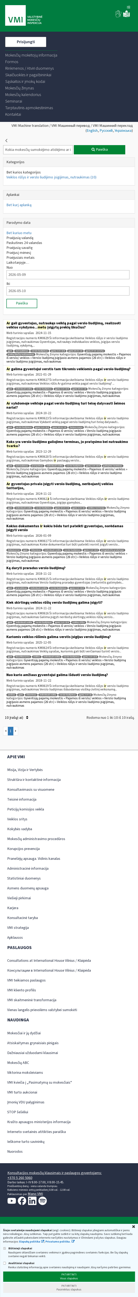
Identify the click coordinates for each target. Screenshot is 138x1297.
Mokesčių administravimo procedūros (36, 839)
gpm (10, 351)
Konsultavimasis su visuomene (30, 789)
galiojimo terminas (112, 466)
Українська (123, 130)
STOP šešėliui (17, 1112)
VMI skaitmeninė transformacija (31, 1000)
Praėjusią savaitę (19, 247)
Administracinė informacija (28, 868)
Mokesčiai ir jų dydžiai (24, 1033)
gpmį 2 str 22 (78, 508)
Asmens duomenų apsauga (28, 888)
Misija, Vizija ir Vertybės (25, 769)
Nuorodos (15, 1151)
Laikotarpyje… (17, 262)
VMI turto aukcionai (22, 1092)
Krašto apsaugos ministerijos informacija (39, 1122)
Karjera (12, 908)
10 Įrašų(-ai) (16, 717)
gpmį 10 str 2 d (75, 351)
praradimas (21, 588)
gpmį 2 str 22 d (58, 351)
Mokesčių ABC (18, 1062)
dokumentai (14, 550)
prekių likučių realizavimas (21, 354)
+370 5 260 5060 (19, 1177)
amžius (11, 695)
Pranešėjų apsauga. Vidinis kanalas (33, 858)
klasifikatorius (23, 656)
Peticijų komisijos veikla (25, 809)
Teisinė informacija (21, 799)
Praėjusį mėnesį (18, 252)
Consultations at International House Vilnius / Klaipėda (49, 960)
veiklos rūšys (78, 622)
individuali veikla (24, 389)
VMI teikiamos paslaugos (26, 980)
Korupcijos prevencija (23, 848)
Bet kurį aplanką (18, 205)
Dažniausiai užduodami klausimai (32, 1052)
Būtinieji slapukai (17, 1248)
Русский (106, 130)
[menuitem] (31, 55)
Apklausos (15, 937)
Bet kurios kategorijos (23, 172)
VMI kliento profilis (21, 990)
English (92, 130)
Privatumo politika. (58, 1242)
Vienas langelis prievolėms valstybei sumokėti (42, 1010)
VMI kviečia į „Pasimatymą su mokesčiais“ (39, 1082)
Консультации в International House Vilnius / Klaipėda (49, 970)
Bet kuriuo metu (18, 233)
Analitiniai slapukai (18, 1263)
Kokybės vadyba (19, 829)
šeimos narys (76, 427)
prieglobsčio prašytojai (112, 550)
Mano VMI (35, 1193)
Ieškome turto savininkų (25, 1141)
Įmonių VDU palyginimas (25, 1102)
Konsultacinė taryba (22, 917)
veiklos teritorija (96, 508)
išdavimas (36, 550)
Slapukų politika (29, 1242)
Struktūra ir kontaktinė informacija (34, 779)
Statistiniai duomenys (24, 878)
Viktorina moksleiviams (25, 1072)
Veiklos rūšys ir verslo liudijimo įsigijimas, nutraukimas (51, 177)
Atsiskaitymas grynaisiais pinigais (33, 1043)
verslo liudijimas (40, 351)
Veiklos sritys (17, 819)
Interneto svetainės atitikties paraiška (36, 1131)
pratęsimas (37, 466)
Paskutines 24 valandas (24, 242)
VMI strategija (18, 927)
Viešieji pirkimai (19, 898)
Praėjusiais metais (20, 257)
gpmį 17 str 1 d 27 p (95, 351)
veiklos (36, 656)
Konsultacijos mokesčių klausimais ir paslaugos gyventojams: (54, 1173)
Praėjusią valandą (19, 237)
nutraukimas (22, 351)
